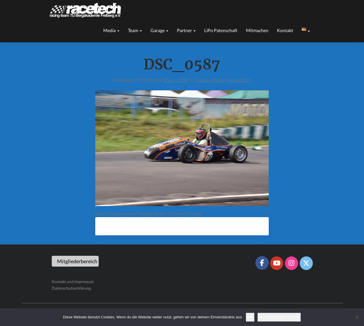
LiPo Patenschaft (220, 30)
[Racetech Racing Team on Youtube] (276, 263)
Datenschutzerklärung (71, 288)
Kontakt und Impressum (73, 281)
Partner (186, 30)
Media (111, 30)
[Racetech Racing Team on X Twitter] (306, 263)
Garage (159, 30)
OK (250, 317)
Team (135, 30)
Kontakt (285, 30)
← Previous (172, 87)
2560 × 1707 (176, 80)
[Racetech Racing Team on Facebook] (261, 263)
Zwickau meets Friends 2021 (222, 80)
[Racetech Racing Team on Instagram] (291, 263)
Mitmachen (257, 30)
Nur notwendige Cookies (279, 317)
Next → (194, 87)
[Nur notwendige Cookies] (357, 317)
